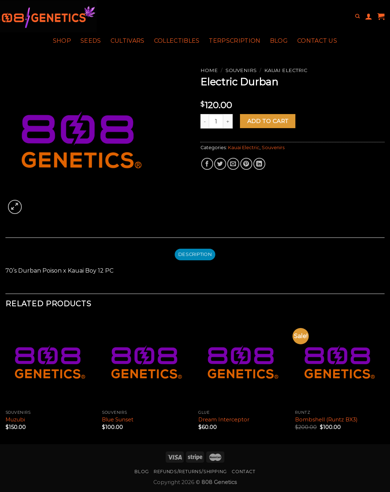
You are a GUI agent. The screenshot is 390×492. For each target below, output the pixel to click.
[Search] (357, 16)
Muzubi (15, 419)
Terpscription (234, 40)
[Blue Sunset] (146, 362)
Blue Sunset (117, 419)
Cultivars (128, 40)
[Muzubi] (50, 362)
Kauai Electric (285, 70)
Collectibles (177, 40)
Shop (62, 40)
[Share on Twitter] (220, 164)
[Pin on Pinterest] (246, 164)
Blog (279, 40)
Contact (243, 471)
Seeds (90, 40)
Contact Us (317, 40)
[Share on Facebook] (207, 164)
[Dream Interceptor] (243, 362)
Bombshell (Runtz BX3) (326, 419)
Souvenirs (241, 70)
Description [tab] (195, 254)
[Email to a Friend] (233, 164)
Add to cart (268, 121)
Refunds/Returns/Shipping (190, 471)
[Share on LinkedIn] (259, 164)
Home (209, 70)
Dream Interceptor (223, 419)
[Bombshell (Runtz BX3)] (340, 362)
